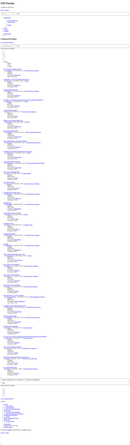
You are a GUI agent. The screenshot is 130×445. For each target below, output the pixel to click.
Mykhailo (8, 327)
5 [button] (4, 57)
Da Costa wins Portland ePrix (12, 172)
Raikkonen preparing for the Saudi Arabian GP (16, 357)
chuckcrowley (9, 307)
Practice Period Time (9, 233)
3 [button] (4, 54)
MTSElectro (9, 122)
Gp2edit (6, 244)
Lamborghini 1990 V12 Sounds (12, 213)
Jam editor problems (9, 182)
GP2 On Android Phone (10, 316)
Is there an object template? (11, 326)
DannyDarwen (10, 255)
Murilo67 (8, 225)
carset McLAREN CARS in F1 (12, 161)
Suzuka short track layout (10, 89)
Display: (7, 379)
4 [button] (4, 56)
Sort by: (20, 379)
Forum (27, 81)
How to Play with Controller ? (12, 264)
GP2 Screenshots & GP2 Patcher (36, 163)
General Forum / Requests (32, 70)
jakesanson (8, 70)
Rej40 (7, 111)
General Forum (27, 173)
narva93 (8, 286)
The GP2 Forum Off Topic (33, 317)
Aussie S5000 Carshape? (10, 110)
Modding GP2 (8, 203)
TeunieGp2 (9, 81)
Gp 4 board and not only (10, 367)
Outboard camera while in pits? (12, 192)
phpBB (9, 430)
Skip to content (5, 10)
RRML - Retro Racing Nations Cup (13, 120)
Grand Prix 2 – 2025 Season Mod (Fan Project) (16, 79)
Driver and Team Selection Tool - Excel (14, 254)
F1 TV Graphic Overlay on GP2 (12, 69)
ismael (7, 173)
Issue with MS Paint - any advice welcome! (15, 141)
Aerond (8, 214)
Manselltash (9, 204)
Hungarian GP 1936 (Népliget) (12, 285)
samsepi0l (8, 338)
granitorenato (10, 153)
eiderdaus (8, 266)
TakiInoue (8, 101)
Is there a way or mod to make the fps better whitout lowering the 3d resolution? (25, 336)
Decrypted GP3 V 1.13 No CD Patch (13, 295)
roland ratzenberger (11, 297)
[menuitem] (12, 20)
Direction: (33, 379)
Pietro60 (8, 369)
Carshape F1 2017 (9, 223)
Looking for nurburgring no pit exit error (15, 305)
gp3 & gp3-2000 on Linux (11, 130)
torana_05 (9, 183)
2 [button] (4, 53)
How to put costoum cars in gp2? (13, 347)
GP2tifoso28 (9, 132)
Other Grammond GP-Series (33, 132)
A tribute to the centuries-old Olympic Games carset (18, 151)
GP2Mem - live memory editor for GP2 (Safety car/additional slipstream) (23, 100)
